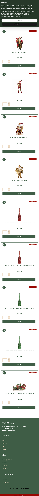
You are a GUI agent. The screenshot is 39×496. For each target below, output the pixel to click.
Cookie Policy (25, 488)
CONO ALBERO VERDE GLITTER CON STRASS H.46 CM (19, 308)
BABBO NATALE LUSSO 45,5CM (19, 52)
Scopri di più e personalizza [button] (19, 24)
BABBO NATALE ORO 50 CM (19, 180)
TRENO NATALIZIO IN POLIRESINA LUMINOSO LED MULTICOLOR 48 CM (19, 394)
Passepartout (22, 495)
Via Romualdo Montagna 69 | (14, 426)
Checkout (5, 469)
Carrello (4, 462)
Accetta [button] (19, 20)
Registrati (6, 482)
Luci (3, 446)
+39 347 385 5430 (8, 428)
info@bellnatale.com (9, 430)
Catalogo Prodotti (7, 459)
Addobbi (4, 443)
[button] (4, 31)
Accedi (5, 479)
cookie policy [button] (30, 8)
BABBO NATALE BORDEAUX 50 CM (19, 137)
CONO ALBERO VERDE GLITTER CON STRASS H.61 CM (19, 351)
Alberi (4, 440)
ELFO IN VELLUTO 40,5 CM (19, 95)
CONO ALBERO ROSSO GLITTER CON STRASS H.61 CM (19, 265)
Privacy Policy (14, 488)
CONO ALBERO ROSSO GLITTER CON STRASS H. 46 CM (19, 223)
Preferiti (4, 465)
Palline (4, 449)
